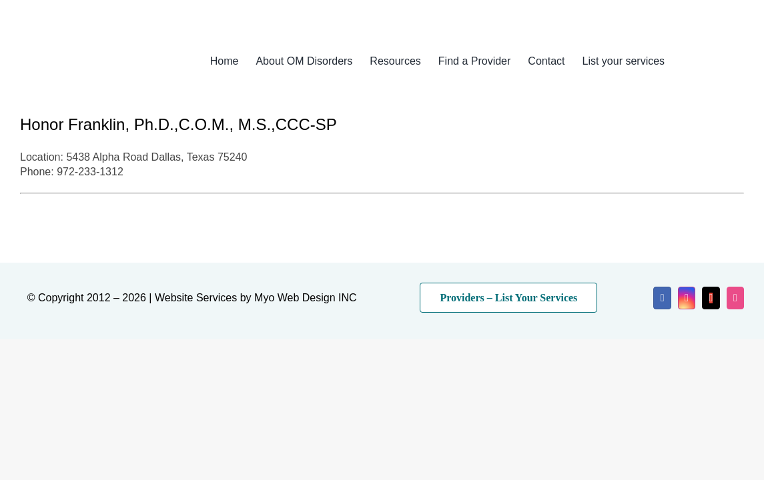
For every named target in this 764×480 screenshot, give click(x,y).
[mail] (710, 298)
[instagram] (686, 298)
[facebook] (662, 298)
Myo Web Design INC (305, 297)
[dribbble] (735, 298)
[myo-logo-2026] (97, 45)
